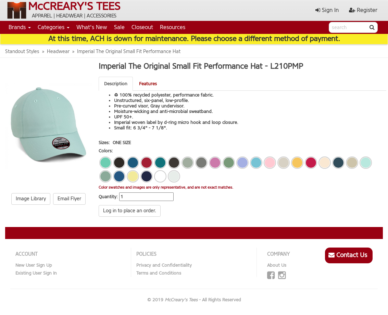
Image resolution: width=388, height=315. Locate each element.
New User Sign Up (33, 265)
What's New (91, 27)
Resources (172, 27)
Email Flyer (69, 199)
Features (148, 84)
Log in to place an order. (129, 210)
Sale (119, 27)
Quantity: (108, 197)
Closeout (142, 27)
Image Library (31, 199)
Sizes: (104, 143)
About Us (276, 265)
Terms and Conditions (158, 273)
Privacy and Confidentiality (164, 265)
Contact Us (347, 255)
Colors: (106, 151)
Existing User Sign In (36, 273)
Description (115, 84)
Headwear (58, 51)
